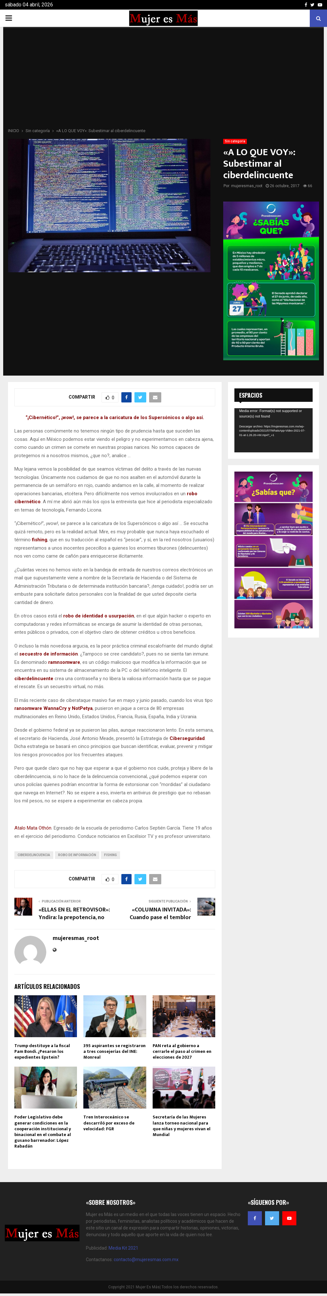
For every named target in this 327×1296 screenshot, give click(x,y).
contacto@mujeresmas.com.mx (146, 1259)
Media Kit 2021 (123, 1248)
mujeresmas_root (246, 186)
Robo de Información (77, 855)
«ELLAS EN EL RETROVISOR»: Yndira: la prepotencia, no (74, 913)
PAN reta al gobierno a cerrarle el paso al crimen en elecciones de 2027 (182, 1051)
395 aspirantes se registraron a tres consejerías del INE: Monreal (114, 1051)
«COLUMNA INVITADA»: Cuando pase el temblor (160, 913)
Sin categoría (235, 141)
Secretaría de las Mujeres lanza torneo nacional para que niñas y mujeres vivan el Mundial (181, 1125)
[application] (273, 430)
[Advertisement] (163, 79)
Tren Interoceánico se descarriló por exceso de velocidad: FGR (108, 1122)
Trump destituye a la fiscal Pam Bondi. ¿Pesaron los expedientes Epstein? (42, 1051)
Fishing (110, 855)
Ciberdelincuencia (34, 855)
